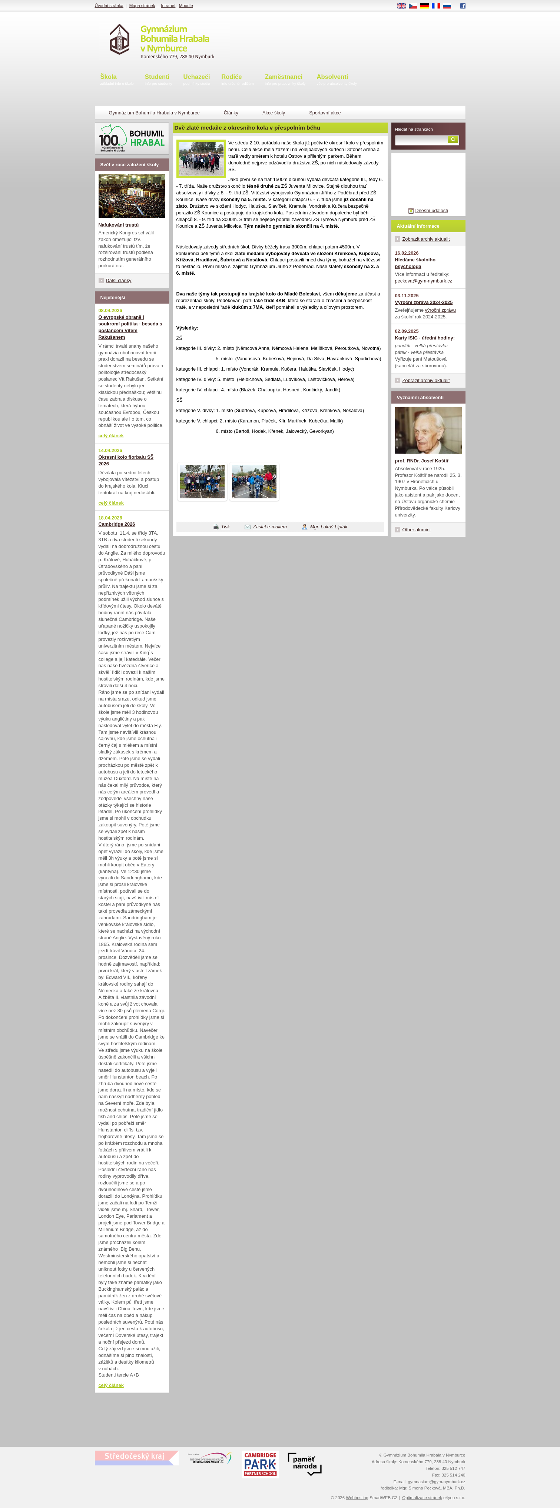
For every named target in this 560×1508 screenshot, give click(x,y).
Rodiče (237, 80)
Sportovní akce (325, 113)
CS (415, 6)
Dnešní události (431, 210)
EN (404, 6)
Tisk (225, 526)
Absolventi (337, 80)
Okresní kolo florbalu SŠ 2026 (126, 460)
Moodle (186, 5)
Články (231, 113)
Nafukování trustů (119, 225)
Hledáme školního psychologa (415, 263)
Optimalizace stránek (422, 1497)
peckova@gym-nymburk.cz (424, 281)
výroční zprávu (440, 310)
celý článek (111, 435)
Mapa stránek (142, 5)
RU (450, 6)
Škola (117, 80)
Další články (119, 280)
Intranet (168, 5)
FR (438, 6)
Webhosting (357, 1497)
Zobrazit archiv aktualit (426, 239)
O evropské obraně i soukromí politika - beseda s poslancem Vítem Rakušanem (130, 327)
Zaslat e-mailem (270, 526)
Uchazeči (197, 80)
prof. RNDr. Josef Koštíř (422, 461)
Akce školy (273, 113)
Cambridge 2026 (117, 524)
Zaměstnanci (285, 80)
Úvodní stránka (109, 5)
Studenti (158, 80)
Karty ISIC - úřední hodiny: (425, 338)
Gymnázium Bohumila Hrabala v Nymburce (154, 113)
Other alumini (416, 529)
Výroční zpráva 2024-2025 (424, 302)
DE (427, 6)
